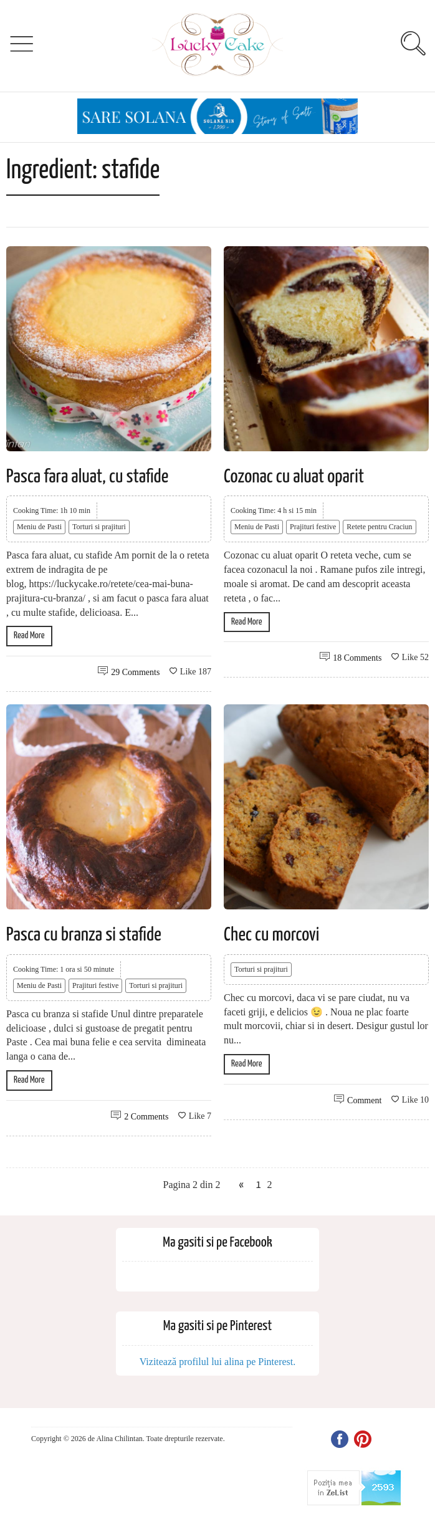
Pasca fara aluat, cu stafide (87, 476)
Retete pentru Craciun (379, 526)
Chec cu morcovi (271, 935)
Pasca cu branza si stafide (83, 935)
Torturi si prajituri (99, 526)
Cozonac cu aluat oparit (294, 476)
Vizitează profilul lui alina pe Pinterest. (218, 1361)
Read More (29, 635)
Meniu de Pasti (39, 526)
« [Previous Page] (241, 1185)
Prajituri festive (313, 526)
